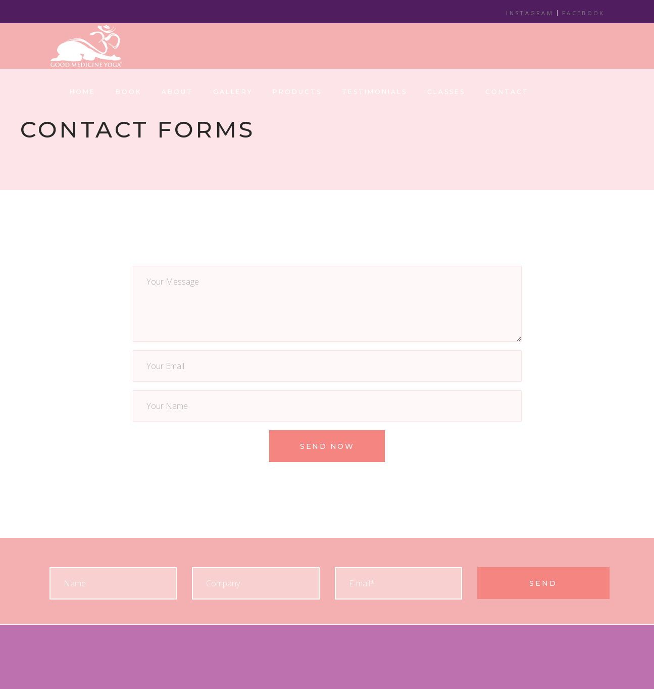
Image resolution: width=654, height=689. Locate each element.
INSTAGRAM (530, 13)
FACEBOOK (583, 13)
